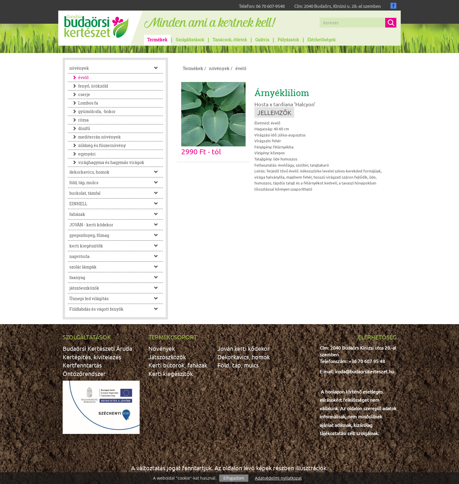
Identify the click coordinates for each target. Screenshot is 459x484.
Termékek (157, 39)
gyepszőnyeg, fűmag (116, 235)
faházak (116, 214)
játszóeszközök (116, 288)
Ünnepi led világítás (116, 298)
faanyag (116, 277)
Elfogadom (233, 478)
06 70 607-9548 (270, 6)
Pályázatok (288, 39)
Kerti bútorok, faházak (177, 365)
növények (116, 68)
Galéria (262, 39)
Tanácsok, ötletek (230, 39)
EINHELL (116, 204)
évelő (79, 77)
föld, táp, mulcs (116, 182)
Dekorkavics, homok (243, 356)
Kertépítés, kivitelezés (92, 356)
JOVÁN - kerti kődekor (116, 225)
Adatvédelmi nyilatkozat (278, 478)
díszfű (79, 128)
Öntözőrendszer (84, 373)
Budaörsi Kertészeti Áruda (97, 348)
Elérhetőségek (321, 39)
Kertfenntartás (82, 365)
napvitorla (116, 256)
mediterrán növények (95, 137)
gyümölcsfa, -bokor (92, 111)
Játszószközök (167, 356)
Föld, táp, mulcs (238, 365)
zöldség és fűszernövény (97, 145)
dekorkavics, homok (116, 172)
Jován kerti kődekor (243, 348)
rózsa (79, 120)
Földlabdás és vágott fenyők (116, 309)
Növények (161, 348)
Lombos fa (83, 103)
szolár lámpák (116, 267)
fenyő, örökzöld (88, 86)
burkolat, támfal (116, 193)
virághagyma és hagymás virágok (106, 162)
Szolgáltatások (190, 39)
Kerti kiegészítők (170, 373)
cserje (79, 94)
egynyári (82, 154)
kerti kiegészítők (116, 246)
